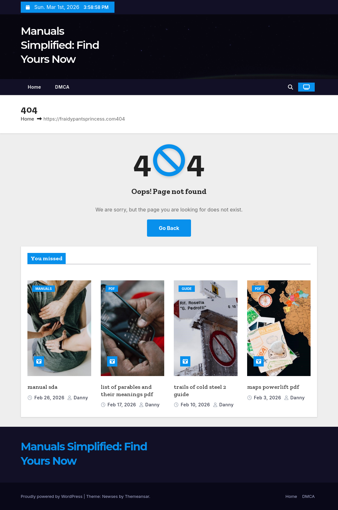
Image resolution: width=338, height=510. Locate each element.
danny (77, 397)
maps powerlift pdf (273, 386)
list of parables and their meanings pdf (127, 390)
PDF (112, 289)
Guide (187, 289)
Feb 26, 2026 (50, 397)
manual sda (42, 386)
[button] (290, 87)
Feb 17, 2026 (122, 404)
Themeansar (137, 496)
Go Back (169, 228)
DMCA (62, 87)
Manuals (43, 289)
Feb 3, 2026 (268, 397)
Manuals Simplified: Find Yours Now (60, 45)
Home (34, 87)
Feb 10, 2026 (196, 404)
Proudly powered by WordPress (52, 496)
